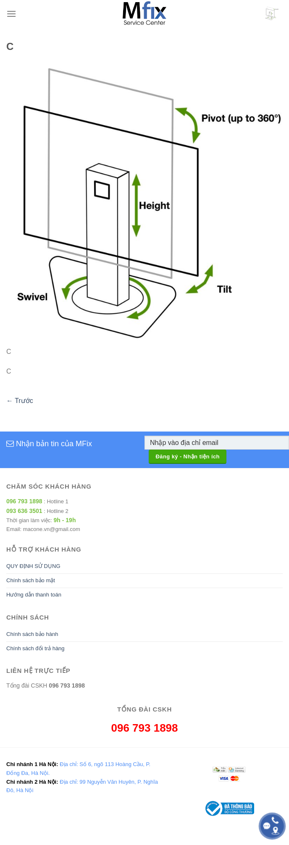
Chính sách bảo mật (30, 580)
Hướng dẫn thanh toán (33, 594)
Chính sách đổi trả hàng (35, 648)
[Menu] (11, 13)
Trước (19, 400)
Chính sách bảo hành (32, 634)
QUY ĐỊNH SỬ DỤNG (33, 566)
